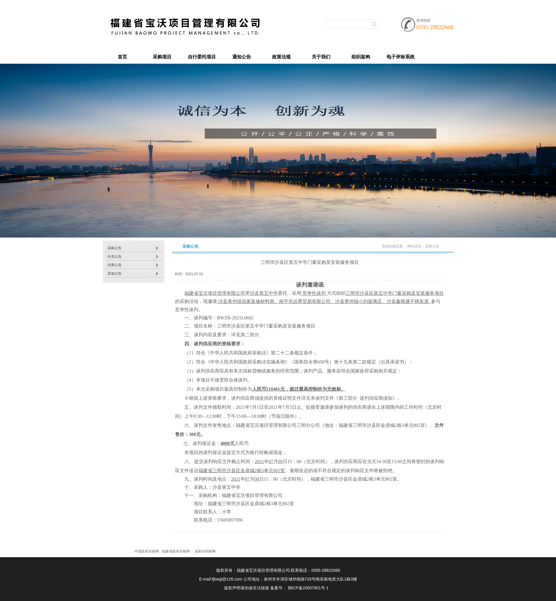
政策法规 (281, 56)
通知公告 (241, 56)
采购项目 (162, 56)
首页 (122, 56)
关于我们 (321, 56)
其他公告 (115, 273)
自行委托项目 (202, 56)
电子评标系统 (401, 56)
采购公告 (115, 248)
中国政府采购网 (146, 551)
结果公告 (115, 265)
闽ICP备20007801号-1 (308, 588)
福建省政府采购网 (176, 551)
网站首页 (414, 246)
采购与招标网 (205, 551)
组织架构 (360, 56)
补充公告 (115, 256)
